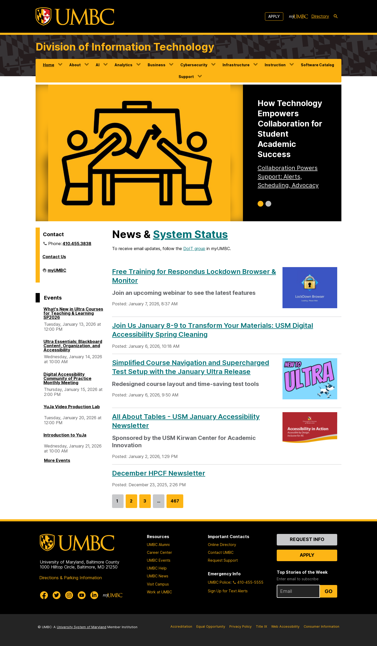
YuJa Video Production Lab (71, 406)
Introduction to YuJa (64, 435)
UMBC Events (158, 560)
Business (156, 65)
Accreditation (181, 626)
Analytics (123, 65)
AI (97, 65)
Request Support (223, 560)
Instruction (275, 65)
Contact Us (54, 256)
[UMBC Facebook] (44, 595)
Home (48, 65)
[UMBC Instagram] (69, 595)
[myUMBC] (298, 16)
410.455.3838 (77, 243)
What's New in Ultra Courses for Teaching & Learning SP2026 (73, 313)
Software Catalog (317, 65)
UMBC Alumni (158, 544)
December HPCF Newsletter (158, 473)
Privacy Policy (240, 626)
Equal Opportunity (210, 626)
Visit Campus (158, 584)
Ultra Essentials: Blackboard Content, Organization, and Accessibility (72, 345)
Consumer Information (321, 626)
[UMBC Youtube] (81, 595)
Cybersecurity (193, 65)
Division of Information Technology (125, 46)
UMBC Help (157, 568)
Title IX (261, 626)
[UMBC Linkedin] (94, 595)
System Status (190, 234)
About (75, 65)
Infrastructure (236, 65)
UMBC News (157, 576)
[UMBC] (74, 16)
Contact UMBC (221, 552)
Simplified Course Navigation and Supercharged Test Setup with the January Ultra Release (190, 367)
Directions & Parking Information (70, 577)
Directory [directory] (320, 16)
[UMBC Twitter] (56, 595)
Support (186, 76)
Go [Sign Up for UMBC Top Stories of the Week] (328, 591)
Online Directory (222, 544)
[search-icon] (335, 16)
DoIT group (194, 248)
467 (175, 503)
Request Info (307, 539)
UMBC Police (219, 582)
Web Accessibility (285, 626)
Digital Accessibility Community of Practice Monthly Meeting (67, 378)
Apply (274, 16)
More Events (57, 460)
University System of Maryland (81, 627)
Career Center (159, 552)
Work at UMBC (159, 592)
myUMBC (57, 272)
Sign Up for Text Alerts (228, 591)
